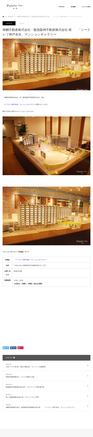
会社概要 (73, 6)
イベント (22, 23)
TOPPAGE (61, 6)
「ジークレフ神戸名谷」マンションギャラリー (30, 260)
